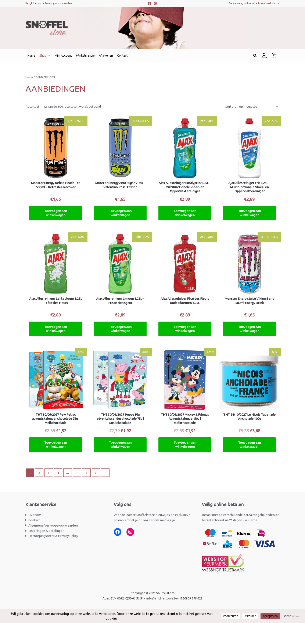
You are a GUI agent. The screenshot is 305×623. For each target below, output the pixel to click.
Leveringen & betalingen (46, 530)
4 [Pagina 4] (58, 472)
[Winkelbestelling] (252, 106)
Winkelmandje (85, 55)
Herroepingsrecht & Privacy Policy (53, 536)
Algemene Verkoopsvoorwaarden (53, 525)
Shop (44, 55)
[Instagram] (156, 4)
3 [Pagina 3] (49, 472)
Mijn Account (63, 55)
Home (31, 55)
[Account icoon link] (264, 55)
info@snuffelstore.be (162, 598)
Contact (122, 55)
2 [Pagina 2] (39, 472)
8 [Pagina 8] (86, 472)
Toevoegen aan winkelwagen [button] (55, 213)
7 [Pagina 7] (77, 472)
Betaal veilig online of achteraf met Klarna (254, 3)
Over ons (35, 515)
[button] (255, 55)
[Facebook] (149, 4)
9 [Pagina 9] (96, 472)
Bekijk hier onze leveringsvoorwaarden (48, 3)
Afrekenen (106, 55)
